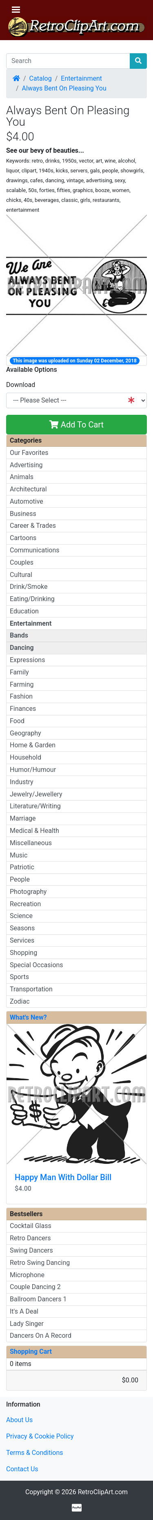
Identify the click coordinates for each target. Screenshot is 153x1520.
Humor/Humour (33, 770)
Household (25, 757)
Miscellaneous (31, 843)
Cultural (21, 575)
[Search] (68, 61)
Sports (19, 977)
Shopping (23, 953)
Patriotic (22, 867)
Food (17, 721)
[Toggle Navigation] (16, 9)
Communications (35, 550)
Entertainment (81, 78)
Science (21, 916)
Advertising (26, 465)
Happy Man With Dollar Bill (63, 1177)
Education (24, 611)
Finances (23, 708)
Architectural (28, 489)
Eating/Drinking (32, 599)
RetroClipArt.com (103, 1492)
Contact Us (22, 1469)
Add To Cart (76, 425)
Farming (21, 684)
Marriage (23, 818)
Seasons (22, 928)
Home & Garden (32, 745)
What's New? (28, 1017)
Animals (21, 477)
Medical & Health (34, 831)
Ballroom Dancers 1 (38, 1299)
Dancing (22, 647)
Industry (21, 782)
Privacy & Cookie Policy (40, 1436)
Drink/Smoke (28, 586)
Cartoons (23, 538)
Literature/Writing (35, 806)
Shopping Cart (31, 1351)
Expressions (27, 660)
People (20, 879)
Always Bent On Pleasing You (64, 88)
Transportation (31, 989)
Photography (28, 892)
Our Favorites (29, 453)
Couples (21, 562)
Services (22, 940)
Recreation (25, 904)
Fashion (21, 696)
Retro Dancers (30, 1238)
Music (18, 855)
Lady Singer (27, 1324)
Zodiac (20, 1001)
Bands (19, 635)
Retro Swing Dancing (40, 1263)
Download (20, 385)
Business (23, 514)
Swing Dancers (31, 1250)
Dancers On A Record (40, 1335)
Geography (25, 733)
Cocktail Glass (30, 1226)
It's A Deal (24, 1311)
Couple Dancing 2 (35, 1287)
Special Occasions (36, 965)
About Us (19, 1420)
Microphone (27, 1275)
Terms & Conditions (34, 1453)
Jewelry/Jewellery (36, 794)
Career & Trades (33, 525)
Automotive (26, 501)
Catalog (40, 78)
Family (19, 672)
